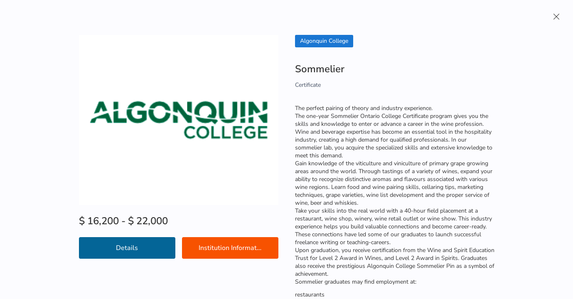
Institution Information (232, 247)
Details (127, 247)
